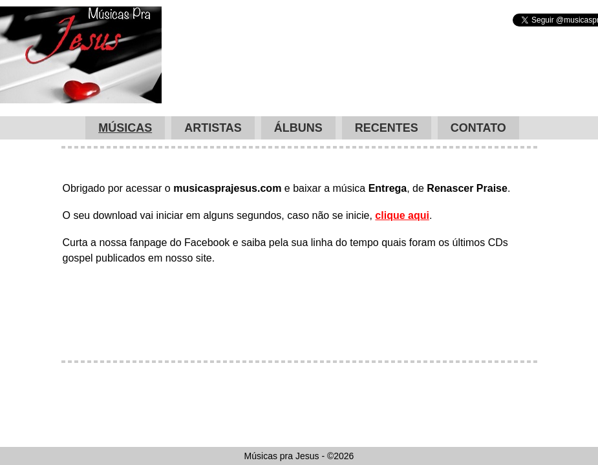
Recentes (386, 127)
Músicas (125, 127)
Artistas (213, 127)
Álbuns (298, 127)
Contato (478, 127)
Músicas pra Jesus (81, 54)
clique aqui (402, 215)
